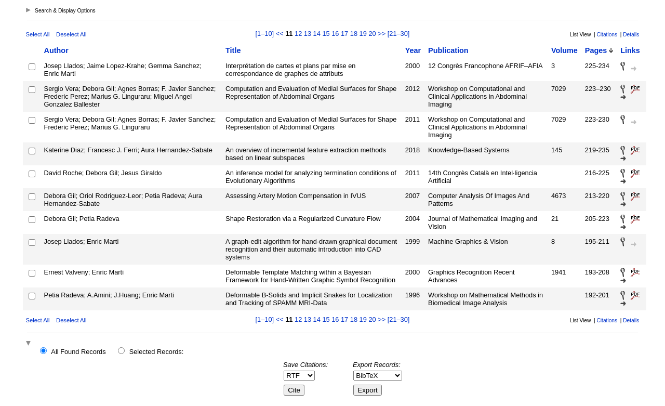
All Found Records (78, 352)
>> (381, 33)
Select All (38, 34)
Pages (596, 50)
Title (233, 50)
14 (317, 33)
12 (298, 33)
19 (363, 33)
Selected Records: (156, 352)
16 (335, 33)
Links (630, 50)
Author (56, 50)
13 (307, 33)
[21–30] (399, 33)
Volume (564, 50)
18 (353, 33)
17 (344, 33)
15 (325, 33)
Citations (606, 34)
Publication (448, 50)
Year (413, 50)
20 (372, 33)
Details (631, 34)
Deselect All (71, 34)
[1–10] (266, 33)
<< (280, 33)
